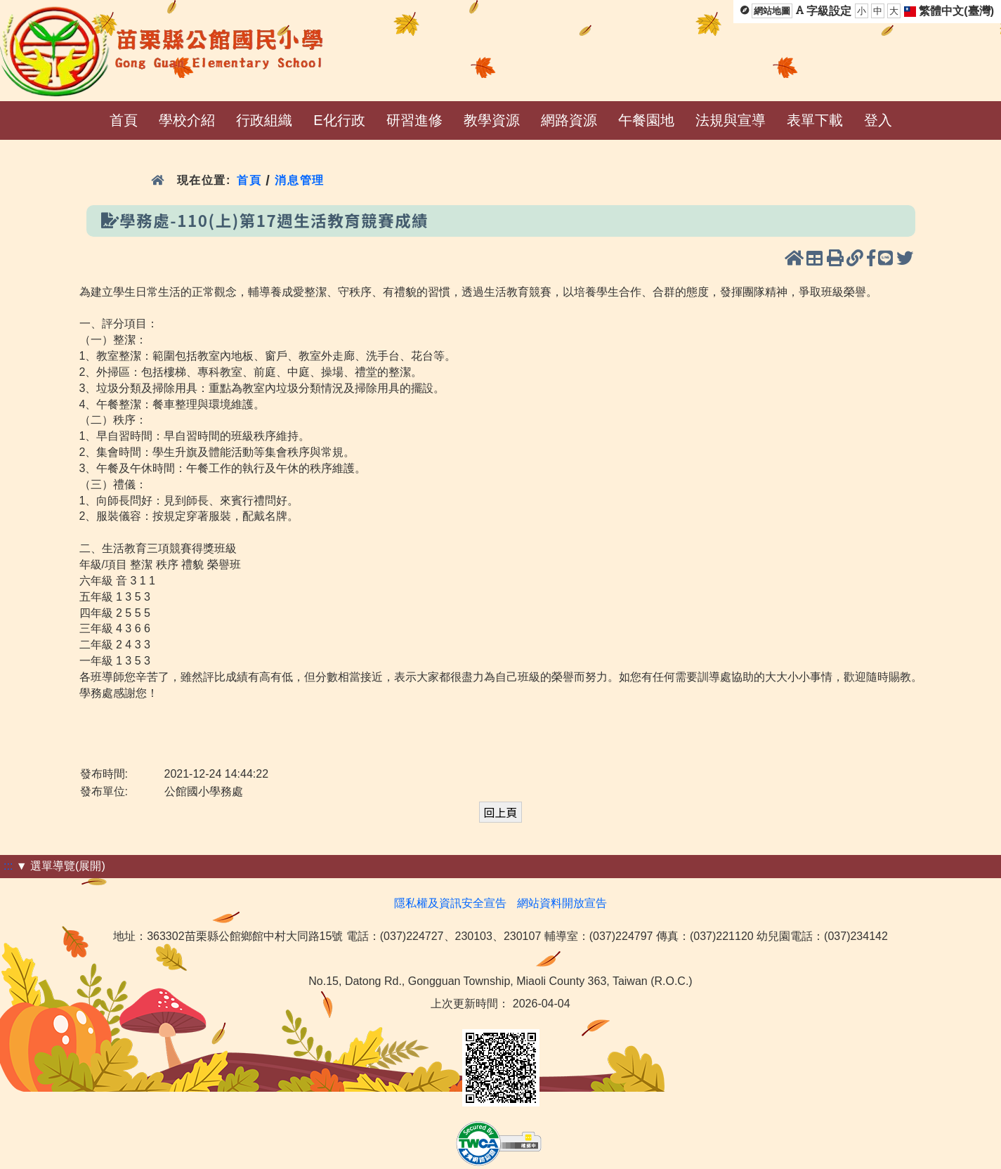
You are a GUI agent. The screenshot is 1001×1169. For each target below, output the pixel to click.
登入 (878, 120)
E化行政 (339, 120)
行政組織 (264, 120)
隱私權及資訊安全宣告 (450, 903)
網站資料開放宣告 (562, 903)
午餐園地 (646, 120)
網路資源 (569, 120)
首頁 (124, 120)
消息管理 (299, 180)
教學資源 (492, 120)
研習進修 (414, 120)
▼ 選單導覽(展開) (60, 866)
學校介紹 (187, 120)
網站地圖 (772, 11)
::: (8, 866)
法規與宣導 (730, 120)
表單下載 (815, 120)
